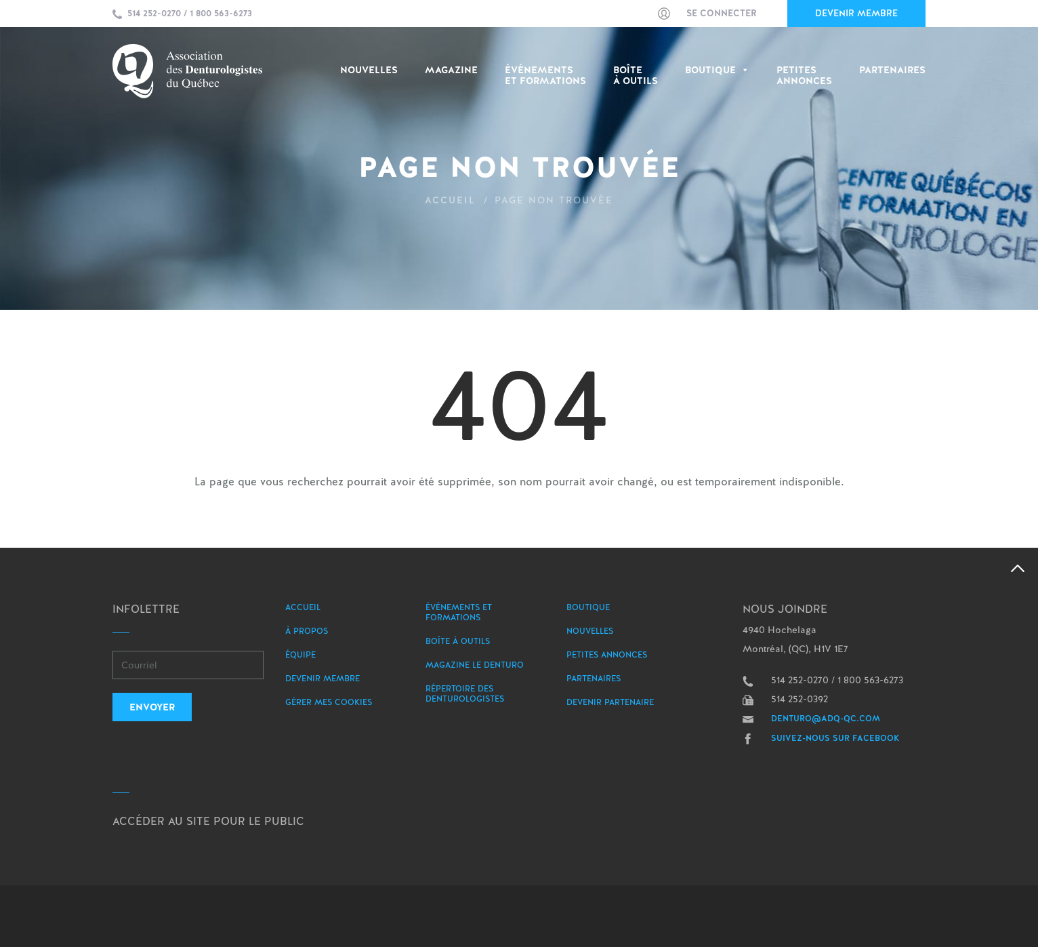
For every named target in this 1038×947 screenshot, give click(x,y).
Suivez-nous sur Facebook (835, 738)
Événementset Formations (545, 75)
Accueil (450, 200)
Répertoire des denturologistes (464, 693)
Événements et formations (458, 612)
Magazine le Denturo (474, 665)
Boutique (717, 70)
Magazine (451, 70)
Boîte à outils (635, 75)
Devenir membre (856, 13)
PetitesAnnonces (804, 75)
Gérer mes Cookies (328, 702)
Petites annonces (606, 654)
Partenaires (892, 70)
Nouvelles (369, 70)
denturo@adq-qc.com (825, 718)
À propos (306, 631)
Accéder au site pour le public (208, 821)
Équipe (300, 654)
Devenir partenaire (610, 702)
